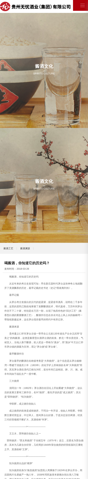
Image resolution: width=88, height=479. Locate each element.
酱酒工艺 (8, 248)
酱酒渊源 (25, 248)
